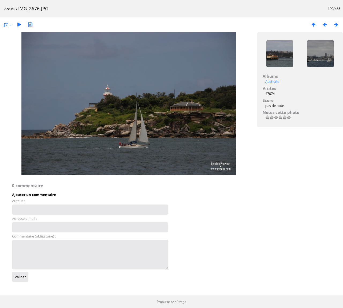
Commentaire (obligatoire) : (34, 236)
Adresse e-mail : (24, 218)
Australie (272, 81)
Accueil (9, 8)
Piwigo (181, 301)
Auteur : (18, 200)
